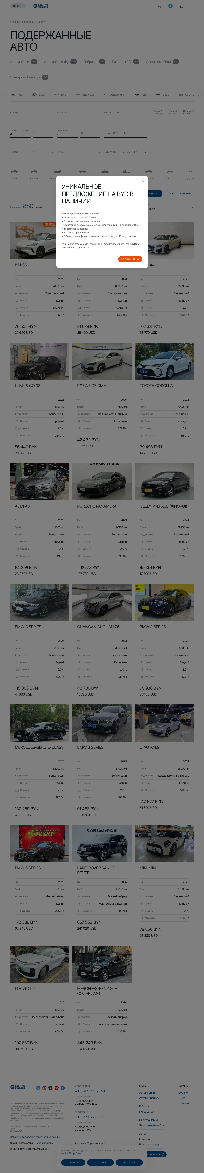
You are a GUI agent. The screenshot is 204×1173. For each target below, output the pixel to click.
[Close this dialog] (143, 181)
